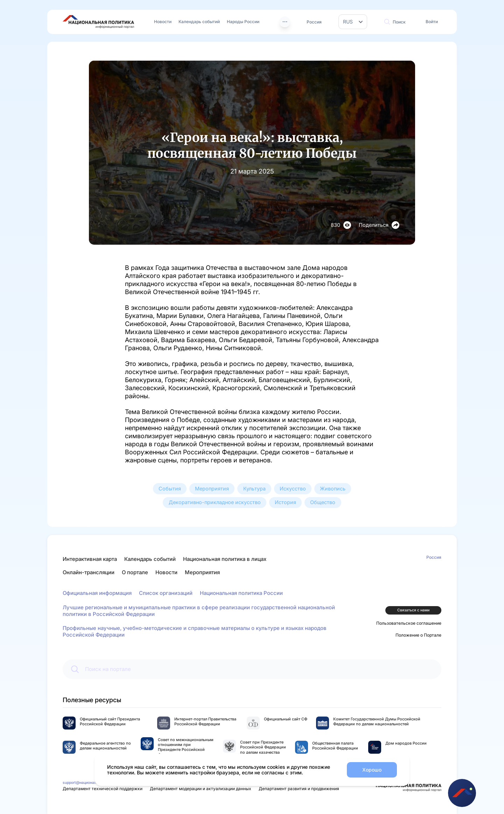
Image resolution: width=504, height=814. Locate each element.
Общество (322, 502)
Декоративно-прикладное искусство (215, 502)
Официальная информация (97, 593)
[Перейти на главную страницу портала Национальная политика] (98, 21)
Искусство (293, 488)
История (285, 502)
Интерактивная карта (90, 559)
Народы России (243, 21)
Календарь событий (199, 21)
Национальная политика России (241, 593)
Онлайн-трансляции (88, 572)
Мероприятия (212, 488)
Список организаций (165, 593)
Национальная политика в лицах (224, 559)
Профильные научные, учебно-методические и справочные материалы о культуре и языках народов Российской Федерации (195, 631)
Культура (254, 488)
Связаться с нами (413, 610)
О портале (135, 572)
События (170, 488)
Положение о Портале (418, 635)
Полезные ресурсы (92, 700)
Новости (163, 21)
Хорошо (372, 770)
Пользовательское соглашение (408, 623)
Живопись (332, 488)
